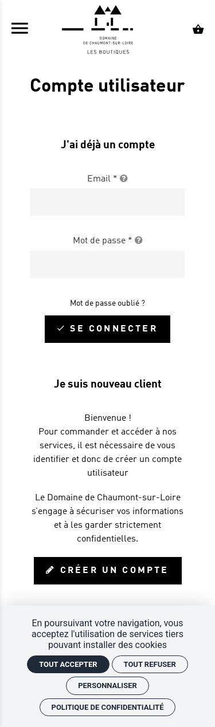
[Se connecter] (107, 329)
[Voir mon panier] (198, 31)
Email (107, 179)
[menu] (19, 30)
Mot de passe (108, 241)
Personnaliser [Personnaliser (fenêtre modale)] (107, 685)
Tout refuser (150, 664)
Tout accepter (68, 664)
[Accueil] (108, 30)
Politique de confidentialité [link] (108, 707)
